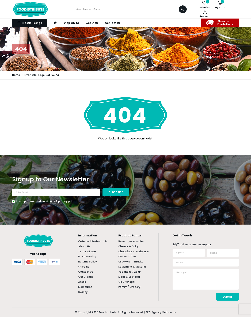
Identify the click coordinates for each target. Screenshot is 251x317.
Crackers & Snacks (130, 261)
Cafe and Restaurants (93, 241)
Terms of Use (87, 251)
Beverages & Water (131, 241)
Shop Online (71, 23)
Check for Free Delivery (219, 23)
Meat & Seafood (129, 277)
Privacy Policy (87, 256)
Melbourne (85, 287)
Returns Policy (87, 261)
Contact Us (112, 23)
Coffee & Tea (127, 256)
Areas (82, 282)
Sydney (83, 292)
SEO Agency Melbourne (161, 312)
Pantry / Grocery (129, 287)
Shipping (83, 266)
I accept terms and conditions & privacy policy (46, 201)
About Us (92, 23)
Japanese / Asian (129, 271)
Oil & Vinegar (127, 282)
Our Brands (85, 277)
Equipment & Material (132, 266)
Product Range (29, 23)
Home (16, 75)
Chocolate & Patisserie (133, 251)
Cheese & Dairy (128, 246)
